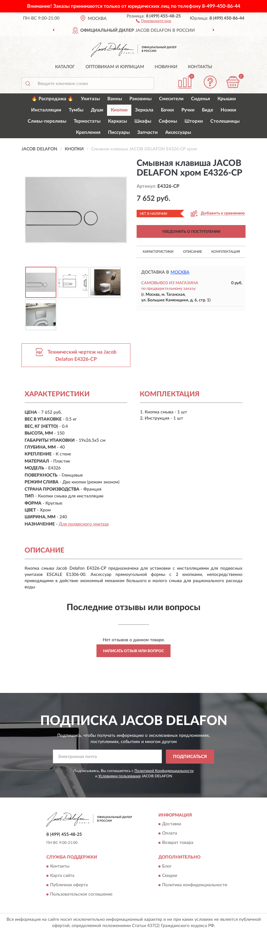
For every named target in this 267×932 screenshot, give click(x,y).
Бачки (167, 110)
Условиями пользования (119, 776)
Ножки (228, 110)
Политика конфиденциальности (194, 885)
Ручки (187, 110)
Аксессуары (178, 132)
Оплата (169, 833)
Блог (167, 866)
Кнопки (119, 110)
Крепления (88, 132)
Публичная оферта (69, 885)
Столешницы (225, 121)
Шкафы (142, 121)
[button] (153, 20)
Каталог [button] (65, 67)
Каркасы (117, 121)
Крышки (227, 98)
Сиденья (200, 98)
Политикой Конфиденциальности (164, 771)
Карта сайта (62, 875)
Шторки (194, 121)
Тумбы (76, 110)
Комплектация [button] (225, 251)
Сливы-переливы (47, 121)
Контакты (200, 67)
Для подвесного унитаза (84, 524)
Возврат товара (177, 843)
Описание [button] (192, 251)
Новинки (166, 67)
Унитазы (90, 98)
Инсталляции (46, 110)
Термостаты (87, 121)
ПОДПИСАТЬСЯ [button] (190, 757)
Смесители (171, 98)
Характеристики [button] (158, 251)
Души (97, 110)
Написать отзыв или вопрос (133, 651)
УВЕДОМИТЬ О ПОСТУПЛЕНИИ (191, 231)
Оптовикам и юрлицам (115, 67)
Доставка (171, 824)
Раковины (140, 98)
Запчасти (147, 132)
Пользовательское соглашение (81, 894)
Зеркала (144, 110)
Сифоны (168, 121)
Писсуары (119, 132)
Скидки (169, 875)
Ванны (114, 98)
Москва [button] (180, 272)
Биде (207, 110)
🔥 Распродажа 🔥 (52, 98)
